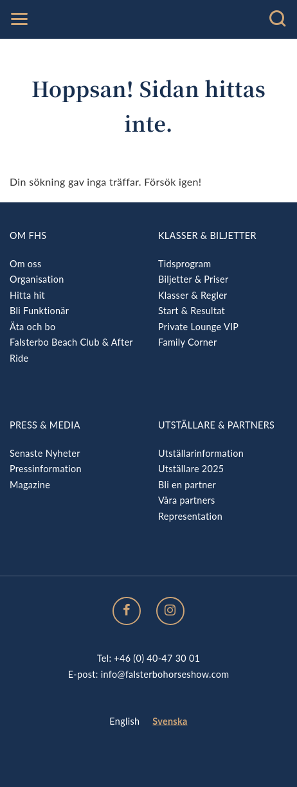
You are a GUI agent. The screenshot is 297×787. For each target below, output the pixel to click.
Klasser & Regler (193, 295)
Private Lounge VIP (198, 326)
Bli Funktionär (39, 310)
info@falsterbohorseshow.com (165, 674)
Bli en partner (187, 484)
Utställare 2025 (191, 468)
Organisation (37, 279)
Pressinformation (46, 468)
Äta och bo (32, 326)
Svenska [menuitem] (169, 721)
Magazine (30, 484)
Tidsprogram (184, 263)
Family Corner (187, 342)
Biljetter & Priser (193, 279)
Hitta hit (27, 295)
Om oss (25, 263)
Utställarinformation (201, 453)
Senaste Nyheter (45, 453)
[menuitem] (124, 721)
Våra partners (186, 500)
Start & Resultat (191, 310)
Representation (190, 516)
